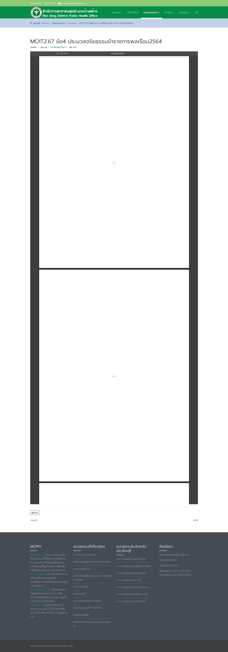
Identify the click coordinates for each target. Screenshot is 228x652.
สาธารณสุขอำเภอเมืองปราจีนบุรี (133, 566)
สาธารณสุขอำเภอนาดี (128, 580)
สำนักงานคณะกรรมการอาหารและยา (92, 623)
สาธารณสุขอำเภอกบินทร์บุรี (131, 573)
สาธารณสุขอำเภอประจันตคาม (132, 587)
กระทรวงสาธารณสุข (84, 554)
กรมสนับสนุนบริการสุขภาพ (87, 607)
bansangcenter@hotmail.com (72, 3)
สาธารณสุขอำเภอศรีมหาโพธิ (132, 594)
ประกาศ (43, 47)
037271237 (37, 3)
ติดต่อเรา (184, 12)
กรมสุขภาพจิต (81, 614)
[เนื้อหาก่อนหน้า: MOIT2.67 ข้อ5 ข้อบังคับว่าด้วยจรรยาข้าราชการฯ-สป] (34, 520)
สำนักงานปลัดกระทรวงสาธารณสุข (91, 561)
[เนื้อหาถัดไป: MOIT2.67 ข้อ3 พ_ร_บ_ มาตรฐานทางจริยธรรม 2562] (195, 520)
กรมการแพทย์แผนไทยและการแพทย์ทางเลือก (92, 577)
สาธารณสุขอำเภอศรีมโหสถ (131, 601)
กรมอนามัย (79, 593)
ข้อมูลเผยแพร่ (150, 12)
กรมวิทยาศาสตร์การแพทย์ (87, 600)
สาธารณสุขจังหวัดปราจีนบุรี (131, 558)
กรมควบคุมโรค (81, 568)
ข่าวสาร (168, 12)
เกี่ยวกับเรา (133, 12)
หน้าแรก (116, 12)
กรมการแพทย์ (80, 586)
